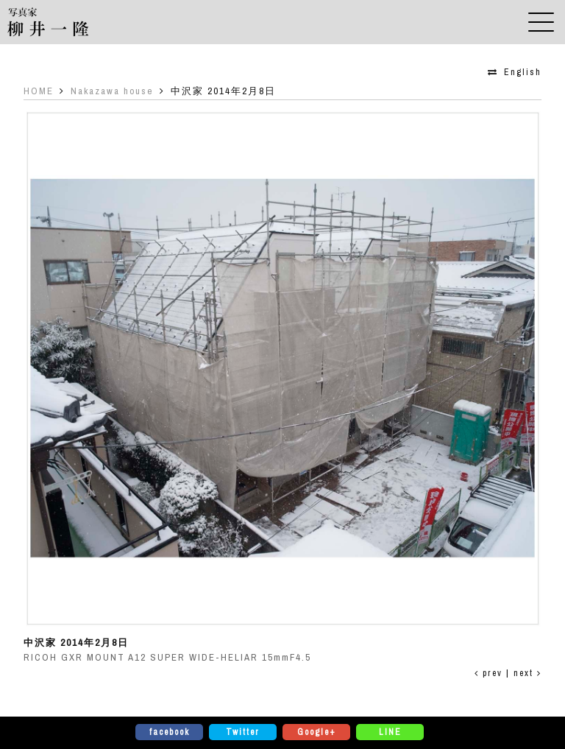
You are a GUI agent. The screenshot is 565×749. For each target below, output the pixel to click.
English (522, 72)
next (527, 673)
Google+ (316, 732)
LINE (390, 732)
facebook (169, 732)
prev (488, 673)
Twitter (243, 732)
